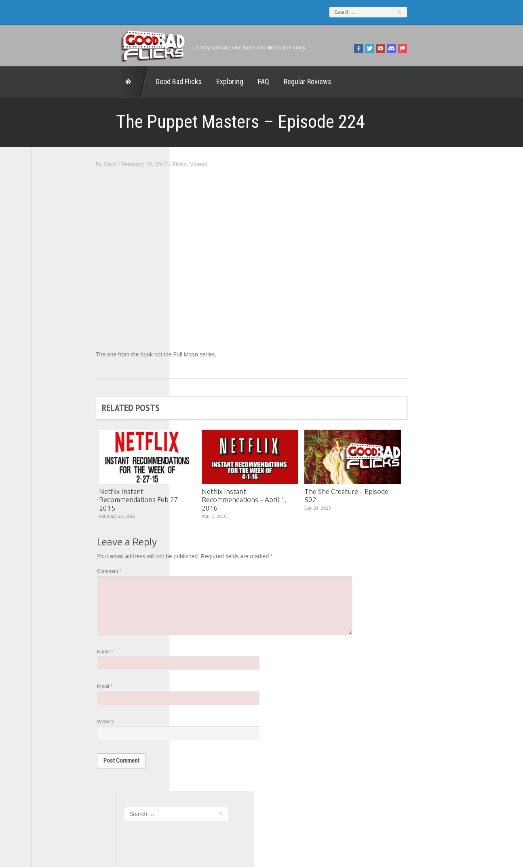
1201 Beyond (56, 295)
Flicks (264, 164)
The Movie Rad (59, 395)
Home (47, 81)
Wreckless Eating (61, 429)
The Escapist (56, 384)
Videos (283, 164)
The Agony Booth (61, 373)
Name (190, 658)
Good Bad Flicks (94, 81)
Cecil (195, 164)
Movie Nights (56, 351)
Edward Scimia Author (67, 306)
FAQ (178, 81)
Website (190, 730)
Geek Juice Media (62, 328)
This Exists (53, 417)
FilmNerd (51, 317)
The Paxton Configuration (72, 406)
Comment (194, 574)
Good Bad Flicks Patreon (71, 339)
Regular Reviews (223, 81)
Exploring (144, 81)
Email (189, 694)
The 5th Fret (55, 361)
